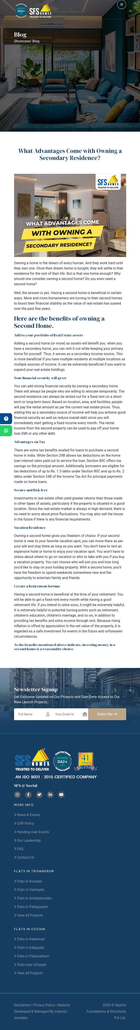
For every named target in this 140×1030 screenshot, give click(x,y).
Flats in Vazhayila (29, 890)
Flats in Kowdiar (28, 881)
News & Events (27, 815)
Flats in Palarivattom (31, 956)
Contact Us (24, 857)
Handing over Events (31, 832)
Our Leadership (27, 840)
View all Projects (28, 915)
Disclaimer (22, 1005)
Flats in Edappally (29, 948)
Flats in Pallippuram (31, 907)
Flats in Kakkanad (29, 939)
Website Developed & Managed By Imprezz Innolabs (42, 1011)
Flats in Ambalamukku (33, 898)
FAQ (19, 849)
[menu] (121, 4)
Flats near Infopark (30, 965)
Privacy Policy (44, 1005)
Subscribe (107, 714)
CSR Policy (24, 823)
